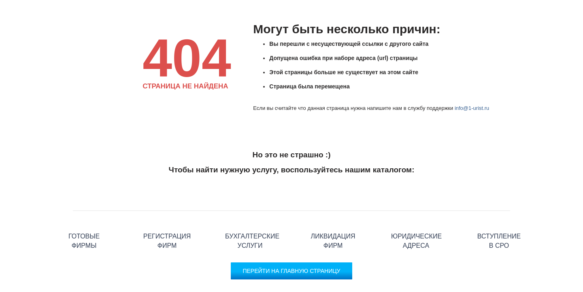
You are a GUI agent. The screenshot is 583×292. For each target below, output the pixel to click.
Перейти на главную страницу (291, 271)
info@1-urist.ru (472, 108)
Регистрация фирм (167, 210)
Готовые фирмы (84, 210)
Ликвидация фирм (333, 210)
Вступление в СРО (499, 210)
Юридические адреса (416, 210)
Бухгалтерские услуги (250, 210)
